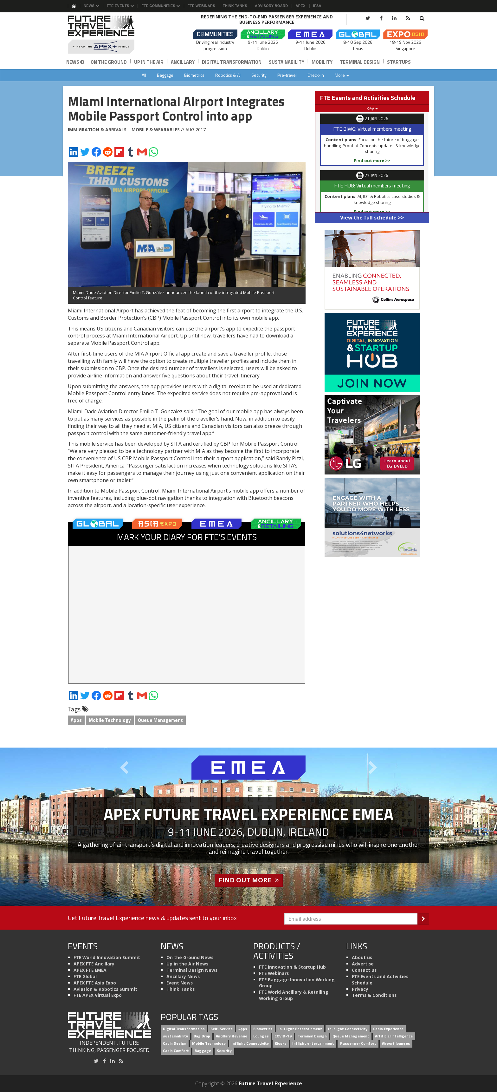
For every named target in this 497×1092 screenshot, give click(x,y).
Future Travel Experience (270, 1083)
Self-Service (221, 1029)
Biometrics (194, 75)
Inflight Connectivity (250, 1043)
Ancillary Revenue (231, 1036)
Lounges (261, 1036)
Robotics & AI (228, 75)
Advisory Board (271, 6)
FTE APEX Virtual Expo (98, 995)
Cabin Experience (388, 1029)
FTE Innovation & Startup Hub (292, 967)
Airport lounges (396, 1043)
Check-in (315, 75)
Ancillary (183, 62)
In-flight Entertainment (300, 1029)
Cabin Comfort (176, 1051)
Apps (76, 720)
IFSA (317, 6)
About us (362, 957)
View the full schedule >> (372, 217)
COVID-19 (283, 1036)
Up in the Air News (187, 964)
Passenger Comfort (358, 1043)
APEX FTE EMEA (90, 970)
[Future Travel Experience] (109, 35)
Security (259, 75)
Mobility (322, 62)
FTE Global (85, 976)
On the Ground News (189, 957)
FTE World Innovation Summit (107, 957)
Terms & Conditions (374, 995)
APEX (300, 6)
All (144, 75)
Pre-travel (287, 75)
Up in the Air (149, 62)
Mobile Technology (110, 720)
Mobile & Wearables (156, 130)
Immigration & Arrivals (97, 130)
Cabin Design (174, 1043)
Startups (399, 62)
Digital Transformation (231, 62)
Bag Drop (202, 1036)
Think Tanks (235, 6)
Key (372, 108)
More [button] (342, 75)
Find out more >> (372, 160)
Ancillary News (183, 976)
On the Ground (109, 62)
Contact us (364, 970)
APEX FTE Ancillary (94, 964)
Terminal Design (360, 62)
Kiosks (281, 1043)
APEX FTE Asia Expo (95, 983)
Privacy (360, 989)
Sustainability (286, 62)
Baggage (165, 75)
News (91, 6)
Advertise (363, 964)
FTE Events (120, 6)
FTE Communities (160, 6)
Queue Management (160, 720)
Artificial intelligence (394, 1036)
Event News (179, 983)
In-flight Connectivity (347, 1029)
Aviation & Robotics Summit (105, 989)
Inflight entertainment (313, 1043)
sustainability (175, 1036)
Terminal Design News (191, 970)
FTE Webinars (201, 6)
